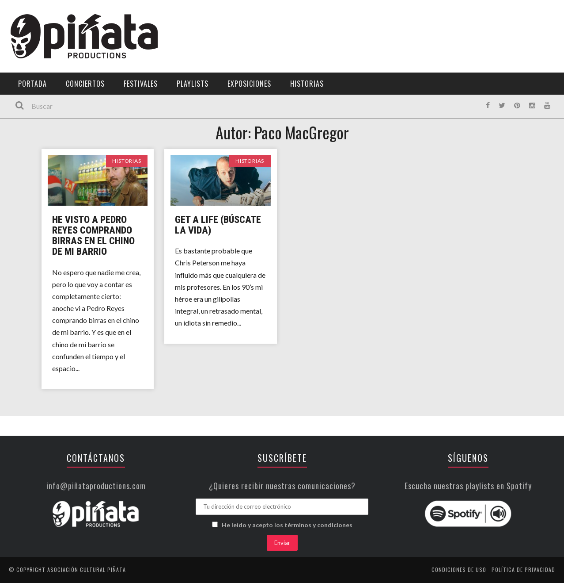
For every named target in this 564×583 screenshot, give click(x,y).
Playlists (192, 83)
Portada (32, 83)
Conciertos (85, 83)
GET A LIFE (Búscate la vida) (218, 225)
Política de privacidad (523, 569)
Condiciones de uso (459, 569)
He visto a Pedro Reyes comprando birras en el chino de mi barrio (93, 235)
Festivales (141, 83)
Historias (307, 83)
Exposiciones (249, 83)
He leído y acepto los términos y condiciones (287, 525)
